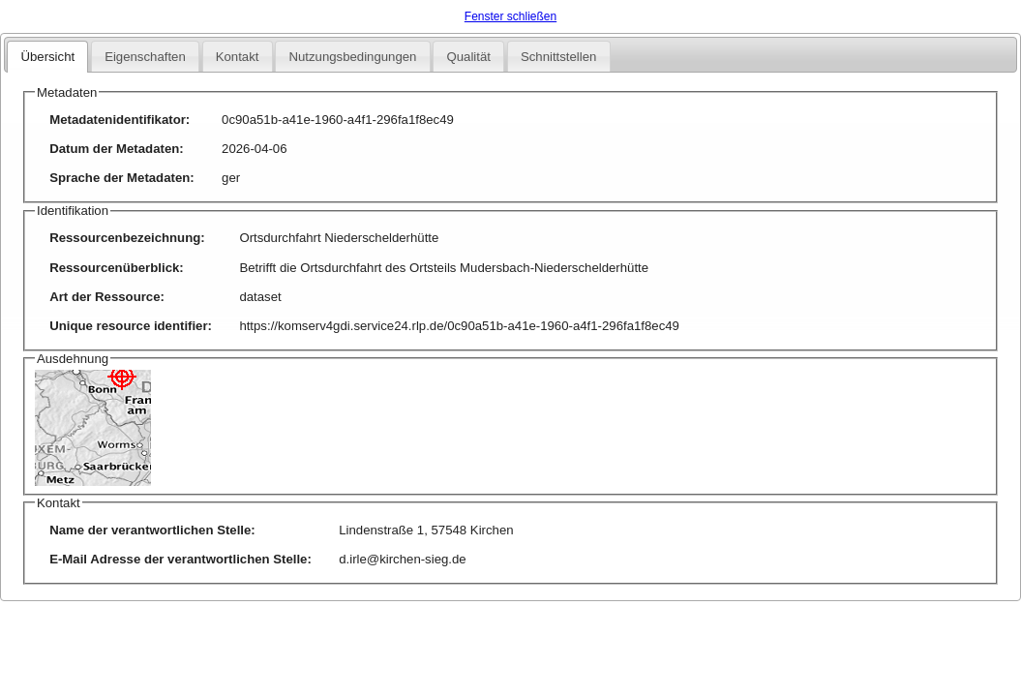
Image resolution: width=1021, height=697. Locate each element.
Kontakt (237, 56)
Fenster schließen (510, 16)
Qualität (468, 56)
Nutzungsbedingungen (352, 56)
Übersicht (47, 56)
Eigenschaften (145, 56)
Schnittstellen (558, 56)
